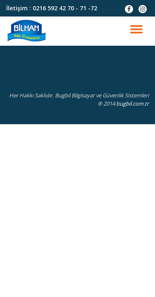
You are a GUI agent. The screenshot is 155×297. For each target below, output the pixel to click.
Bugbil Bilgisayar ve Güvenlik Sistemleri (62, 66)
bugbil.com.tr (132, 103)
